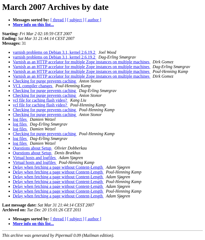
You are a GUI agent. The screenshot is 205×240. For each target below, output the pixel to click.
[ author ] (93, 20)
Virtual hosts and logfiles (35, 157)
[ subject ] (75, 20)
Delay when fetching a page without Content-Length (58, 167)
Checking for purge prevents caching (45, 81)
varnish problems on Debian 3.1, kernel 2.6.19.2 (54, 52)
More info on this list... (33, 24)
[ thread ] (58, 20)
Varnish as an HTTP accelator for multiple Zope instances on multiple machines (82, 62)
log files (20, 119)
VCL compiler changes (33, 86)
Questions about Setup (32, 148)
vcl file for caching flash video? (40, 100)
